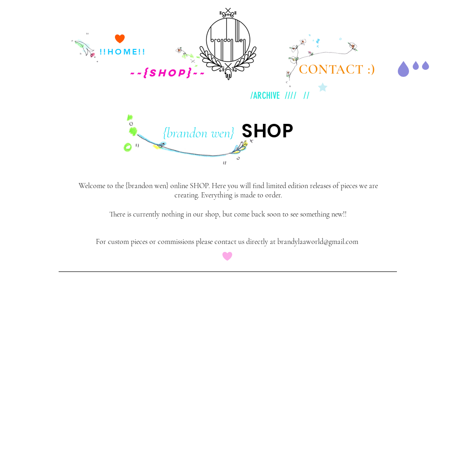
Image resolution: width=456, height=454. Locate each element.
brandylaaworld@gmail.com (317, 241)
